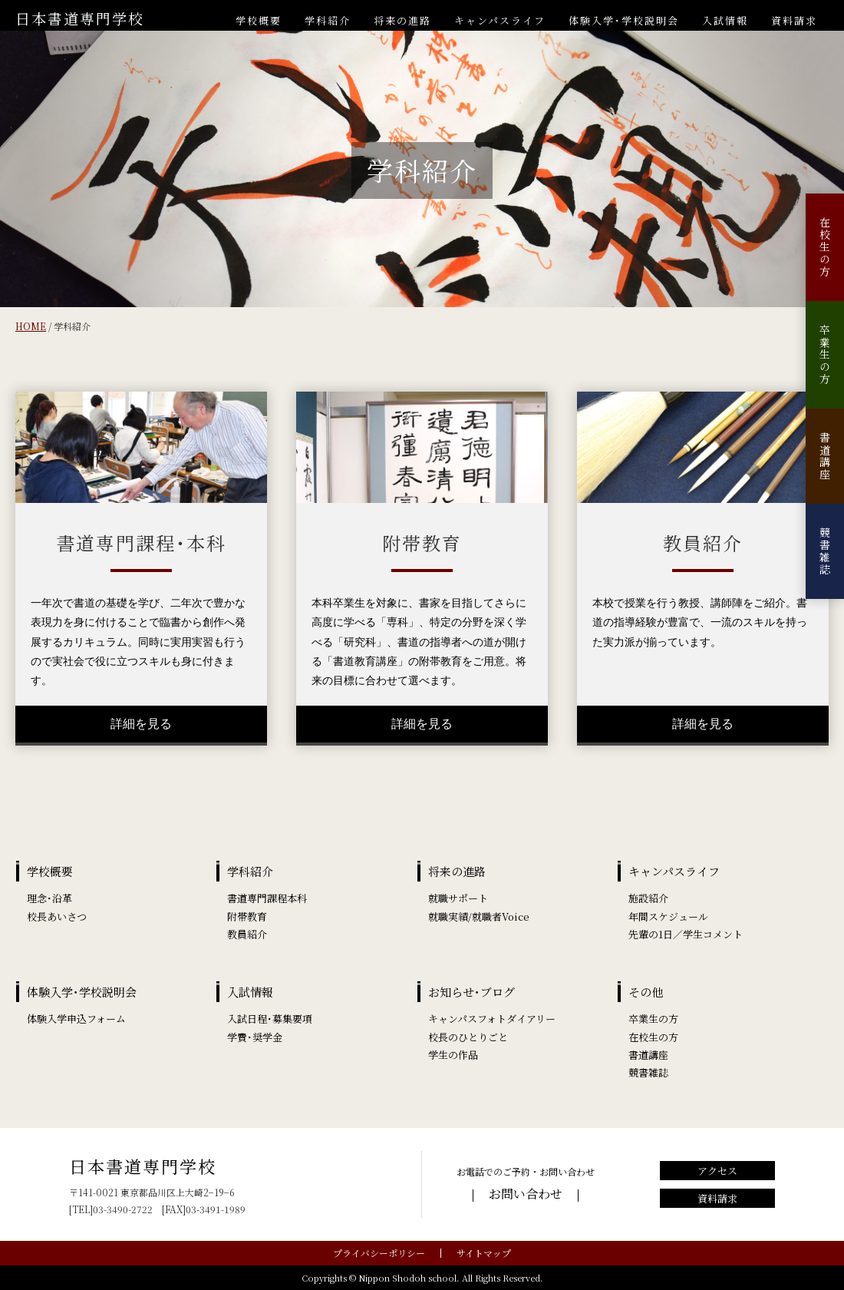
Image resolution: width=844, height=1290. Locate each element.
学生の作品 (453, 1054)
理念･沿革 (49, 898)
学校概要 (259, 20)
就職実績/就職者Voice (478, 916)
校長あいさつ (57, 916)
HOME (30, 325)
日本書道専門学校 (79, 18)
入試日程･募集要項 (269, 1018)
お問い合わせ (525, 1193)
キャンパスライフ (500, 20)
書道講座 (824, 456)
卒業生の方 (824, 354)
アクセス (717, 1170)
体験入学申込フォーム (76, 1018)
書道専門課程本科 (267, 898)
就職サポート (458, 898)
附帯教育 (247, 916)
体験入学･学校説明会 (624, 20)
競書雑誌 (824, 551)
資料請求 (794, 20)
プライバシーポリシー (379, 1252)
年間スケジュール (668, 916)
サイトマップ (484, 1252)
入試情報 (725, 20)
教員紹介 (247, 934)
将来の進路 (402, 20)
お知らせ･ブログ (471, 992)
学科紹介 (328, 20)
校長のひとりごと (468, 1037)
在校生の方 (824, 247)
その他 (645, 992)
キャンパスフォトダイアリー (492, 1018)
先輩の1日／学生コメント (685, 934)
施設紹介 (648, 898)
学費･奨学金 (254, 1037)
